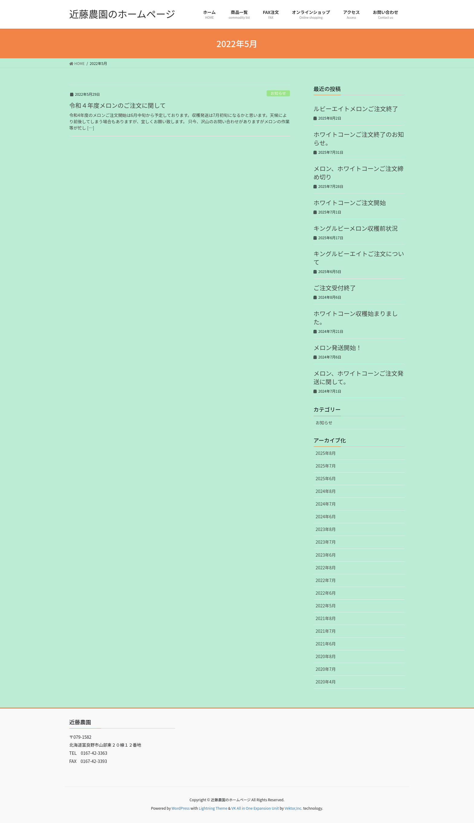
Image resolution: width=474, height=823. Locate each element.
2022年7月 (326, 580)
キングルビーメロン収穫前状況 (355, 228)
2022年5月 (326, 606)
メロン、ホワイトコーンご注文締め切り (358, 172)
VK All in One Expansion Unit (255, 808)
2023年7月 (326, 542)
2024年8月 (326, 491)
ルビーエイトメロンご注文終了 (355, 108)
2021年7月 (326, 631)
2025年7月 (326, 466)
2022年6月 (326, 593)
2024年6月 (326, 516)
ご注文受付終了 (334, 287)
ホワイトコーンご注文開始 (349, 202)
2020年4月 (326, 682)
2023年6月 (326, 555)
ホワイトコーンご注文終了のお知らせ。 (358, 138)
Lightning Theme (213, 808)
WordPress (181, 808)
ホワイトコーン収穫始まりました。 (355, 317)
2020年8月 (326, 656)
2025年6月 (326, 478)
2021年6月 (326, 644)
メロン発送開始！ (337, 347)
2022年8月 (326, 567)
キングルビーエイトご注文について (358, 257)
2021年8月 (326, 618)
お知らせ (278, 93)
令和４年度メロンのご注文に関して (117, 105)
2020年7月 (326, 669)
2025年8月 (326, 453)
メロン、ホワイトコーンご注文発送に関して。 (358, 377)
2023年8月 (326, 529)
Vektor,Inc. (293, 808)
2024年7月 (326, 504)
